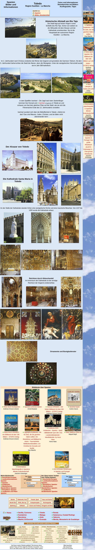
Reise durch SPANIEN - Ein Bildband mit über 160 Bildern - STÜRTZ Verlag (11, 434)
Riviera (48, 535)
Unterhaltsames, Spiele (28, 540)
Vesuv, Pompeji (49, 531)
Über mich (75, 542)
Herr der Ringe (8, 540)
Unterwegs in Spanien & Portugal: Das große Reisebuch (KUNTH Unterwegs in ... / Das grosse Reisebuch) (88, 145)
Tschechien (48, 537)
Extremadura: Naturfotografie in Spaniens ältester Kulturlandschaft (21, 469)
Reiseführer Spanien (8, 490)
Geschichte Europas (8, 477)
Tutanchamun (35, 533)
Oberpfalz (62, 540)
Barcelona (21, 517)
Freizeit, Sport (35, 499)
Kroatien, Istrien (62, 527)
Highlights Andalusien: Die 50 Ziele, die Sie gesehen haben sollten (88, 29)
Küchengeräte (47, 502)
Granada (42, 519)
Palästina (64, 531)
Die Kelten (35, 531)
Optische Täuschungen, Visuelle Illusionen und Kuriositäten (21, 537)
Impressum (75, 540)
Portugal (62, 537)
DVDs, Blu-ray (22, 502)
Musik (35, 542)
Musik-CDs (13, 502)
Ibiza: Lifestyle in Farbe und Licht (88, 86)
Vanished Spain (74, 407)
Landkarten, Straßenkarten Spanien (49, 490)
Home (7, 513)
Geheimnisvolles (22, 529)
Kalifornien (48, 538)
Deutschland (49, 540)
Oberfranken (62, 542)
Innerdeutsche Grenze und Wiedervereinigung (21, 538)
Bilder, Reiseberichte (41, 15)
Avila (41, 517)
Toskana (49, 533)
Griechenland (62, 529)
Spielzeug (13, 505)
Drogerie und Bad (47, 505)
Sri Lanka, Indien (62, 538)
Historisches (22, 531)
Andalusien (5, 484)
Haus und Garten (47, 499)
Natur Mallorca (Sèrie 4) (72, 432)
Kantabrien (22, 515)
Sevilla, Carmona (24, 513)
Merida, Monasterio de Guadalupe (65, 519)
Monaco (61, 535)
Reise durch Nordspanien (11, 407)
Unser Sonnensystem (28, 535)
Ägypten (49, 529)
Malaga (41, 515)
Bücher (13, 499)
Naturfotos (35, 529)
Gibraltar (75, 538)
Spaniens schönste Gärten (32, 407)
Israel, (59, 531)
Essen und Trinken (34, 505)
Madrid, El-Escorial (25, 519)
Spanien (37, 13)
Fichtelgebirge (48, 542)
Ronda (55, 513)
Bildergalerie (22, 533)
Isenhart (41, 103)
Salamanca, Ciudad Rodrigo (63, 515)
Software (22, 505)
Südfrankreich (61, 533)
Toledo (41, 513)
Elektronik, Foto (22, 499)
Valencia (56, 517)
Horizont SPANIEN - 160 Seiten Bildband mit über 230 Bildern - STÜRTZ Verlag (54, 409)
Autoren (22, 542)
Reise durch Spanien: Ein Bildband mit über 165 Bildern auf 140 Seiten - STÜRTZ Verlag (88, 58)
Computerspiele (35, 502)
